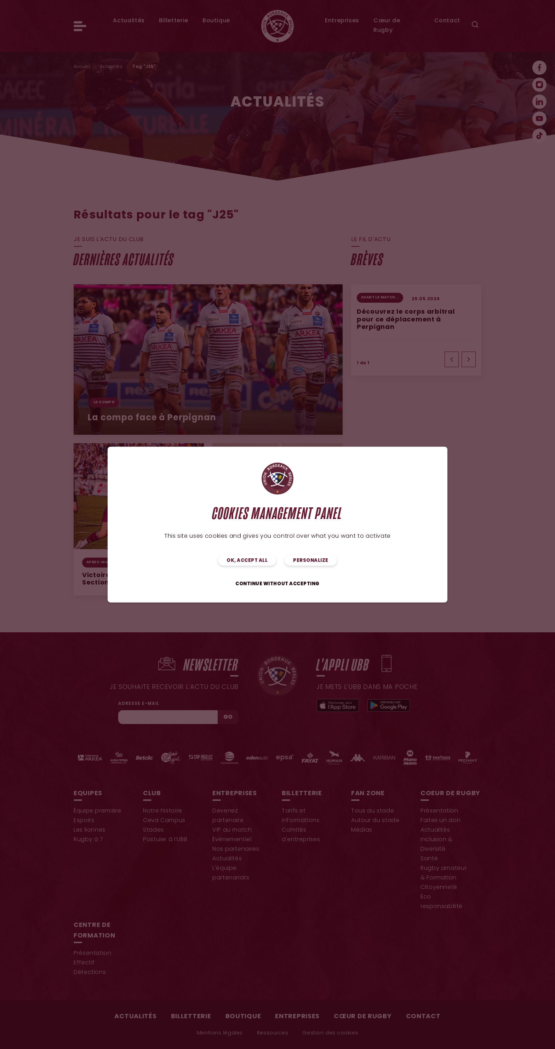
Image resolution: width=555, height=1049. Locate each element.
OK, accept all (247, 560)
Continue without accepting (277, 584)
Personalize (310, 560)
